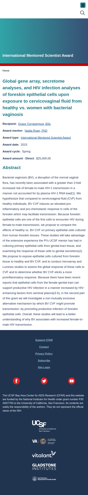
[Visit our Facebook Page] (16, 381)
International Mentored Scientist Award (46, 137)
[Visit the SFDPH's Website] (44, 480)
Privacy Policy (44, 353)
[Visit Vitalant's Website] (44, 456)
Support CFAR (44, 340)
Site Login (44, 367)
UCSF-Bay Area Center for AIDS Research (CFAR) (18, 8)
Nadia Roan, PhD (36, 130)
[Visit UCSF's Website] (44, 430)
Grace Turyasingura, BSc (34, 123)
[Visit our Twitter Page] (44, 381)
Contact (44, 347)
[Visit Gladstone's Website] (44, 469)
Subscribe (44, 360)
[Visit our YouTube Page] (72, 381)
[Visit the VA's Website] (44, 444)
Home (6, 70)
